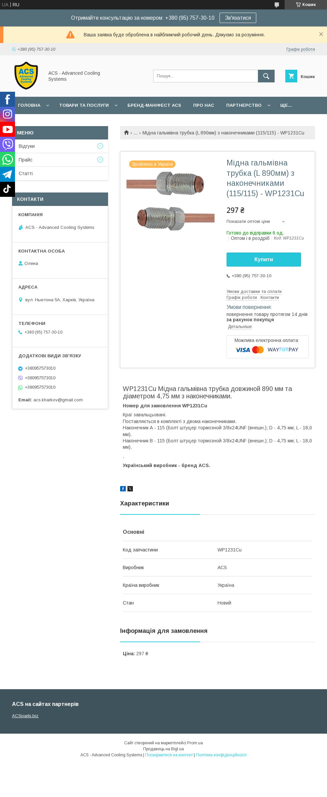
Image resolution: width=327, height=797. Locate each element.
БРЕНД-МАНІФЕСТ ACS (154, 105)
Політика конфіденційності (221, 755)
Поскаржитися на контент (169, 755)
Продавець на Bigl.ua (163, 749)
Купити (264, 259)
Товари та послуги (84, 105)
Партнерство (244, 105)
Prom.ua (195, 743)
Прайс (25, 159)
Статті (26, 173)
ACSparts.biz (25, 715)
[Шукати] (266, 76)
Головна (29, 105)
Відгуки (27, 146)
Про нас (203, 105)
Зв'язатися (238, 18)
